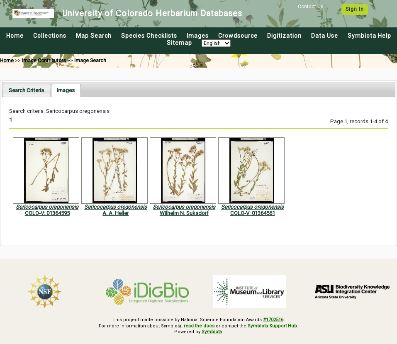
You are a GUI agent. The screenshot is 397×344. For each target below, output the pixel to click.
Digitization (284, 35)
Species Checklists (149, 35)
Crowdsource (238, 35)
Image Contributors (44, 60)
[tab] (26, 90)
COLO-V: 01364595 (47, 213)
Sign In (355, 9)
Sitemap (179, 42)
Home (15, 35)
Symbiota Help (369, 35)
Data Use (324, 35)
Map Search (94, 35)
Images (198, 35)
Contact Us (311, 7)
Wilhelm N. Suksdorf (184, 213)
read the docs (199, 326)
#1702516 (273, 319)
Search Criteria (26, 90)
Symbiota (212, 331)
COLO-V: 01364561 (252, 213)
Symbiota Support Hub (272, 326)
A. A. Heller (115, 213)
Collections (49, 35)
